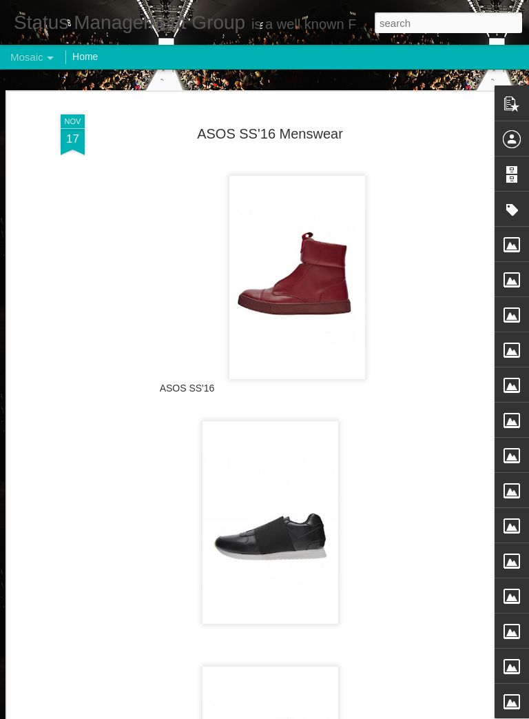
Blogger (307, 711)
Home (85, 56)
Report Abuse (348, 711)
